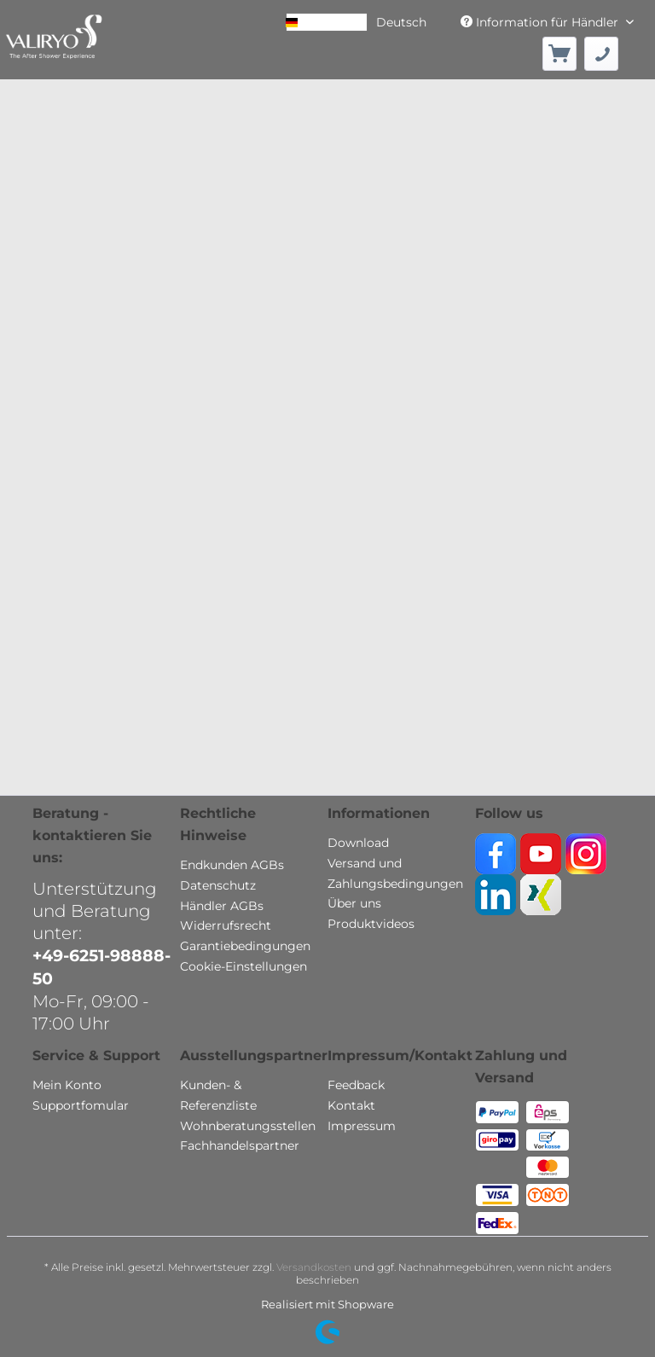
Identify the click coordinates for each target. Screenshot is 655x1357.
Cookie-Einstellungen (243, 966)
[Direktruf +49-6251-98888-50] (601, 54)
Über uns (354, 903)
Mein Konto (66, 1085)
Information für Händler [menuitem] (541, 22)
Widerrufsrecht (225, 925)
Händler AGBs (222, 905)
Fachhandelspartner (239, 1145)
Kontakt (351, 1105)
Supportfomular (80, 1105)
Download (358, 842)
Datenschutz (218, 885)
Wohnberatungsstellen (248, 1126)
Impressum (362, 1126)
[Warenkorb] (559, 54)
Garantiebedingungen (245, 946)
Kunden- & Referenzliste (218, 1095)
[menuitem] (559, 54)
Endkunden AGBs (232, 865)
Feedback (356, 1085)
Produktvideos (371, 923)
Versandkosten (313, 1267)
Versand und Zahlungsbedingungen (395, 873)
